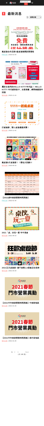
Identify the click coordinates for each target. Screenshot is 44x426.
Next (27, 352)
